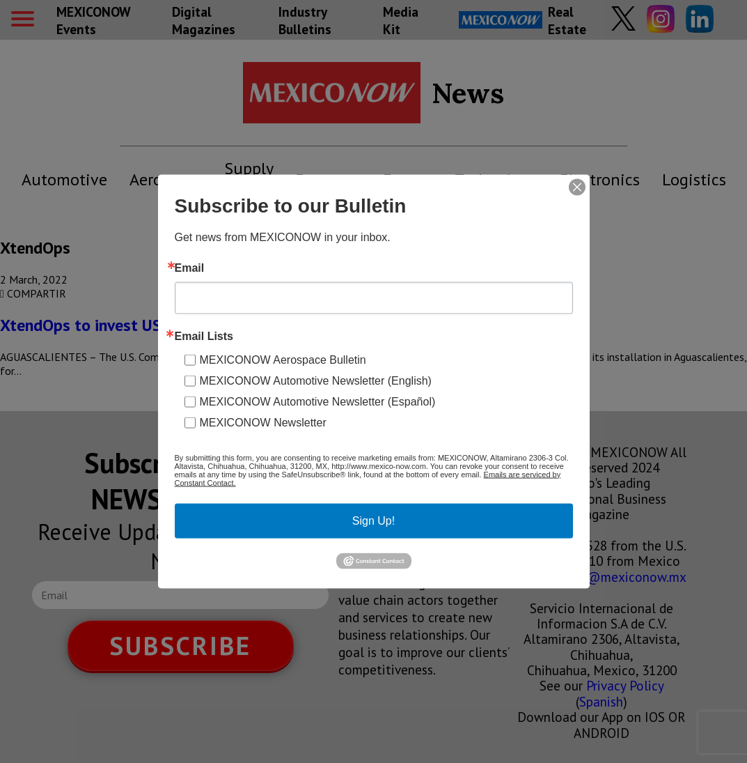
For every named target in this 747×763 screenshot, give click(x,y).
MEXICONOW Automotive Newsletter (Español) (318, 401)
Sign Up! (373, 520)
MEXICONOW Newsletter (263, 422)
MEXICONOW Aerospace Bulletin (283, 359)
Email (190, 267)
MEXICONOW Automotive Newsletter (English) (316, 380)
